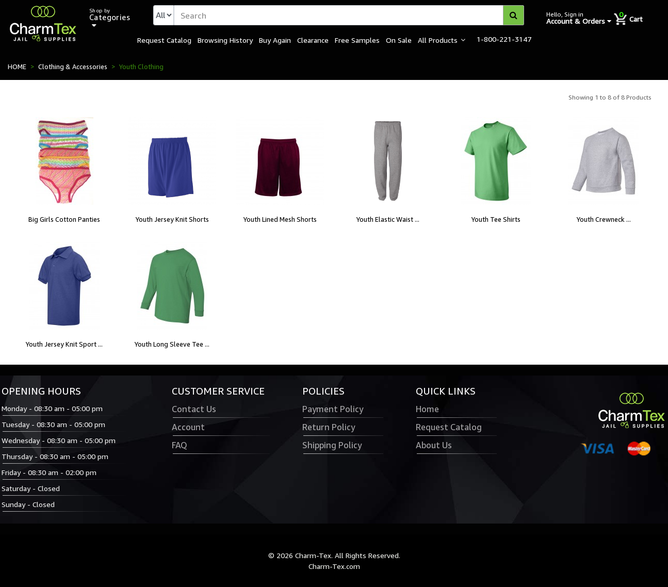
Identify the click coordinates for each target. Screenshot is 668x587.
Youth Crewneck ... (604, 219)
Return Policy (328, 427)
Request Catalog (164, 40)
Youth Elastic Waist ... (387, 219)
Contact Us (194, 409)
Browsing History (225, 40)
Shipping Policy (332, 445)
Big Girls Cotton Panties (64, 219)
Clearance (313, 40)
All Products (438, 40)
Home (427, 409)
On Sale (399, 40)
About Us (434, 445)
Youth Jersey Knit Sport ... (64, 344)
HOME (17, 66)
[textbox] (349, 15)
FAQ (179, 445)
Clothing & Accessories (72, 66)
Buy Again (275, 40)
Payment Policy (332, 409)
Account (188, 427)
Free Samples (357, 40)
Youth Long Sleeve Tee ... (172, 344)
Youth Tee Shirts (495, 219)
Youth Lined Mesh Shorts (280, 219)
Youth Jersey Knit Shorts (172, 219)
